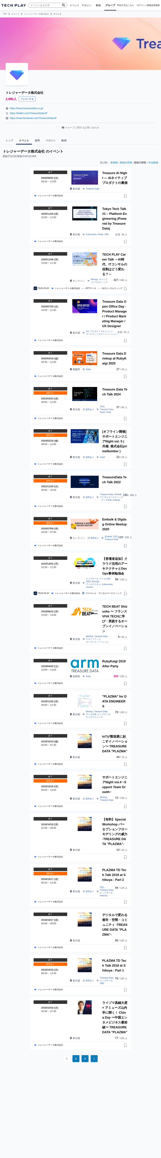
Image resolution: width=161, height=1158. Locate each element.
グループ (15, 14)
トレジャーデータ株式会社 (36, 14)
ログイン (141, 5)
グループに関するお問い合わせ (80, 127)
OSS (102, 406)
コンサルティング (99, 282)
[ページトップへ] (13, 5)
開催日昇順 (126, 162)
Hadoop (116, 500)
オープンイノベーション (97, 642)
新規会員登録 (153, 5)
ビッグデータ (92, 579)
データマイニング (94, 717)
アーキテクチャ (93, 584)
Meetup (94, 279)
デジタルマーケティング (111, 497)
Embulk (117, 494)
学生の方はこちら (125, 5)
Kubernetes (91, 234)
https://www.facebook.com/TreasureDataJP (33, 118)
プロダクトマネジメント (101, 331)
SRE (106, 234)
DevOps (95, 581)
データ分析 (106, 500)
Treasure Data (92, 189)
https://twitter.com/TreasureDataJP (28, 113)
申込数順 (153, 162)
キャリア (103, 279)
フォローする (27, 99)
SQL (102, 887)
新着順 (114, 162)
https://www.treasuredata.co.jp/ (26, 108)
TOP (5, 14)
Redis (100, 234)
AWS (88, 581)
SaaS (102, 412)
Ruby (88, 369)
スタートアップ (93, 639)
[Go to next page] (94, 1058)
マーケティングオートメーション (101, 334)
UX (87, 331)
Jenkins (89, 587)
